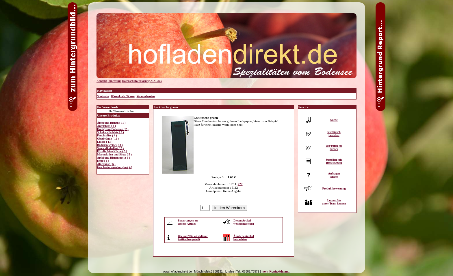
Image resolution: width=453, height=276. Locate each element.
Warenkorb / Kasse (123, 96)
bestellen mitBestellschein (334, 161)
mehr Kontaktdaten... (275, 271)
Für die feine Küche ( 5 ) (112, 151)
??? (240, 184)
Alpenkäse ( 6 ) (106, 164)
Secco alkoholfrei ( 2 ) (110, 148)
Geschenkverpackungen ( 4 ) (114, 167)
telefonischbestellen (334, 133)
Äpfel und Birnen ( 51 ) (111, 122)
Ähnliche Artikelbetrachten (243, 237)
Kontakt (101, 80)
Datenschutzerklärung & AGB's (142, 80)
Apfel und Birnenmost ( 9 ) (113, 157)
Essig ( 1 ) (103, 160)
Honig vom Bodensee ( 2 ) (113, 129)
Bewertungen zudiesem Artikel (188, 222)
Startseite (103, 96)
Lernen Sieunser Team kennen (334, 202)
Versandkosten (146, 96)
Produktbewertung (334, 188)
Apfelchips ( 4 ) (106, 125)
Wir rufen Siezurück (334, 147)
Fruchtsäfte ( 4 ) (107, 135)
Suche (334, 119)
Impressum (114, 80)
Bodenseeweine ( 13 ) (110, 145)
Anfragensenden (334, 175)
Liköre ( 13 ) (104, 141)
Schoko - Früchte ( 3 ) (110, 132)
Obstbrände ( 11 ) (108, 138)
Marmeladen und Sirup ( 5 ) (114, 154)
